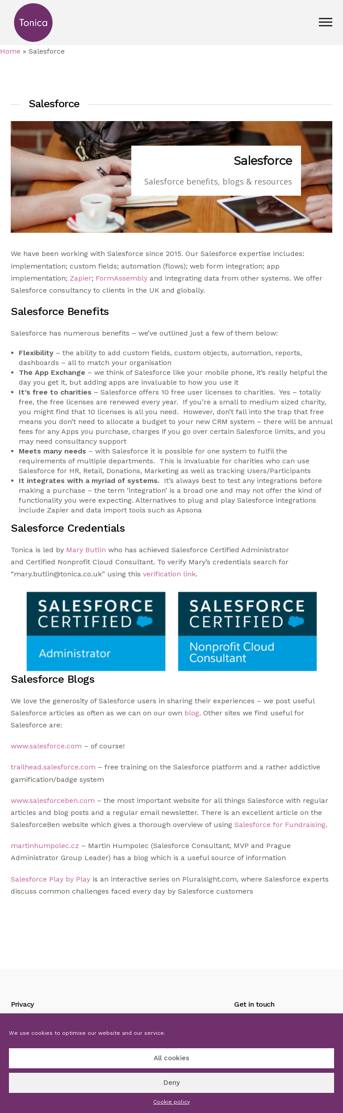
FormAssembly (121, 278)
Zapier (81, 278)
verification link (169, 574)
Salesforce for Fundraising (280, 824)
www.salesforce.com (46, 746)
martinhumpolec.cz (45, 845)
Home (10, 51)
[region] (171, 177)
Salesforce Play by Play (50, 879)
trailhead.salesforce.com (53, 767)
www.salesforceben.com (53, 800)
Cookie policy (171, 1102)
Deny (171, 1083)
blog (191, 713)
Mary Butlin (86, 550)
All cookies (171, 1058)
